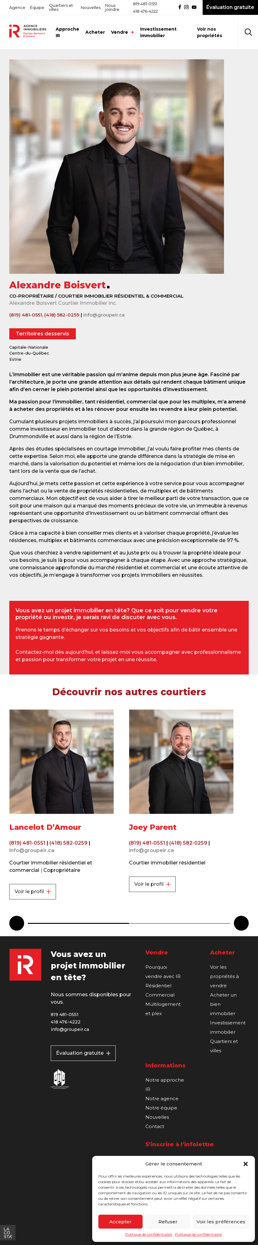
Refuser (168, 1222)
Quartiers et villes (61, 7)
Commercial (159, 995)
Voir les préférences (220, 1222)
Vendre (122, 32)
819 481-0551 (145, 4)
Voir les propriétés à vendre (224, 976)
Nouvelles (91, 7)
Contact (154, 1126)
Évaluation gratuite (83, 1053)
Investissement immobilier (158, 32)
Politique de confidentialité (148, 1234)
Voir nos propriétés (209, 32)
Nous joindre (112, 7)
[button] (246, 1164)
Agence (17, 7)
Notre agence (161, 1098)
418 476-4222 (145, 11)
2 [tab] (179, 923)
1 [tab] (78, 923)
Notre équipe (161, 1108)
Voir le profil (33, 891)
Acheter (95, 32)
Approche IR (67, 32)
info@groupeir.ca (104, 315)
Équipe (37, 7)
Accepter (120, 1222)
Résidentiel (158, 986)
